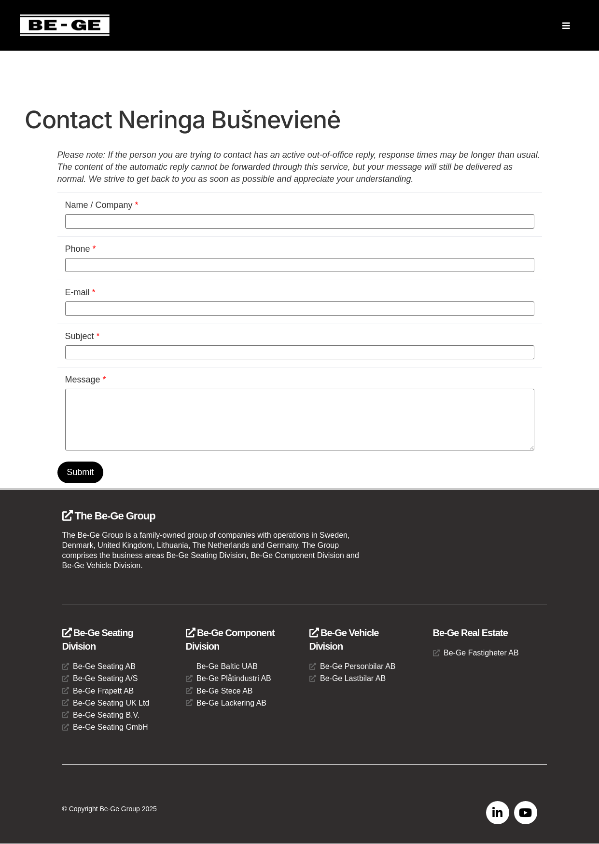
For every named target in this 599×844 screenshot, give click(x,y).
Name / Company (102, 205)
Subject (82, 336)
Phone (80, 249)
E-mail (80, 292)
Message (85, 379)
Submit (80, 472)
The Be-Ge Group (108, 516)
